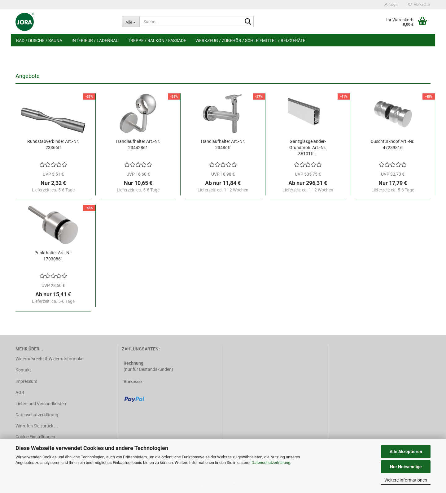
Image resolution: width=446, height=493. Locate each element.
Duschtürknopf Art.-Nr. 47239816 (392, 144)
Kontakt (23, 369)
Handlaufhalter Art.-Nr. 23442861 (138, 144)
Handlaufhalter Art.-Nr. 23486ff (223, 144)
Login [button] (391, 4)
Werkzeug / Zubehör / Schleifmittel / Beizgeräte (250, 40)
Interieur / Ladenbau (95, 40)
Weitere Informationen (405, 480)
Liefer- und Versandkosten (40, 403)
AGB (19, 392)
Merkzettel (419, 4)
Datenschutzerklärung (270, 462)
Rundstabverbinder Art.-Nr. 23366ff (53, 144)
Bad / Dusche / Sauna (39, 40)
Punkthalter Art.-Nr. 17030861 (53, 255)
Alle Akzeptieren (406, 451)
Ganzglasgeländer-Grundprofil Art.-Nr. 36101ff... (307, 147)
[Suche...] (130, 21)
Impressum (26, 381)
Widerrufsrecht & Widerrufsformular (49, 358)
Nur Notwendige (406, 466)
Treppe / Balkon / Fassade (157, 40)
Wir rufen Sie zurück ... (36, 425)
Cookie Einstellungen (35, 436)
